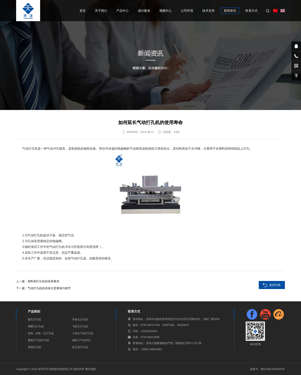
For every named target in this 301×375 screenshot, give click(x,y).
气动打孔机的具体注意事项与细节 (49, 288)
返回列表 (275, 285)
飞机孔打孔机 (80, 326)
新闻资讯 (230, 10)
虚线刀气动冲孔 (81, 340)
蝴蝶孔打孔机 (36, 326)
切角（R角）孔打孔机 (41, 333)
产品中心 (122, 10)
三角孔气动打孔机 (82, 333)
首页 (82, 10)
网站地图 (90, 369)
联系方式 (251, 10)
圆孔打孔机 (34, 319)
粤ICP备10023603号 (272, 369)
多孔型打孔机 (80, 347)
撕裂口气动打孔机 (38, 340)
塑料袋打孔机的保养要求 (43, 281)
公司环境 (187, 10)
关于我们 (101, 10)
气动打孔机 (30, 148)
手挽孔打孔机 (80, 319)
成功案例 (144, 10)
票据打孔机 (34, 347)
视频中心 (165, 10)
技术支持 (208, 10)
